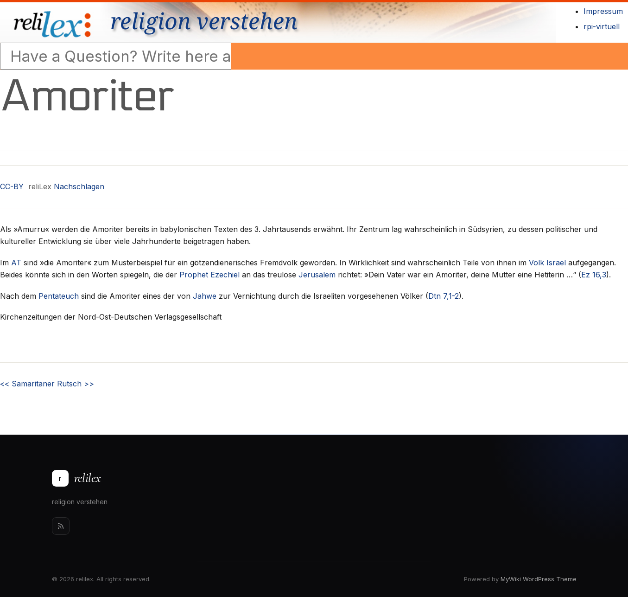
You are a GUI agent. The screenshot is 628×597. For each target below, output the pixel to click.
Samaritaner (27, 383)
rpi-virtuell (602, 26)
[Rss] (61, 526)
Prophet (193, 274)
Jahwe (204, 296)
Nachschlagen (79, 186)
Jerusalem (317, 274)
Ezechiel (225, 274)
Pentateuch (58, 296)
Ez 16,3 (593, 274)
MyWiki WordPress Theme (539, 579)
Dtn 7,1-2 (443, 296)
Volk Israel (547, 262)
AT (16, 262)
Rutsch (75, 383)
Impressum (603, 11)
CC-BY (12, 186)
